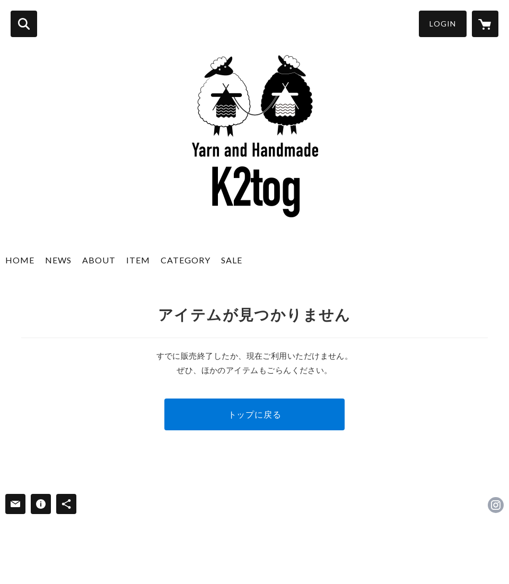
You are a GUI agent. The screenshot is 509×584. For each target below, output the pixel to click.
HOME (19, 260)
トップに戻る (255, 414)
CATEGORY (185, 260)
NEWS (58, 260)
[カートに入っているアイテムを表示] (485, 24)
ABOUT (99, 260)
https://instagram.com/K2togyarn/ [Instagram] (496, 505)
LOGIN (442, 23)
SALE (231, 260)
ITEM (138, 260)
